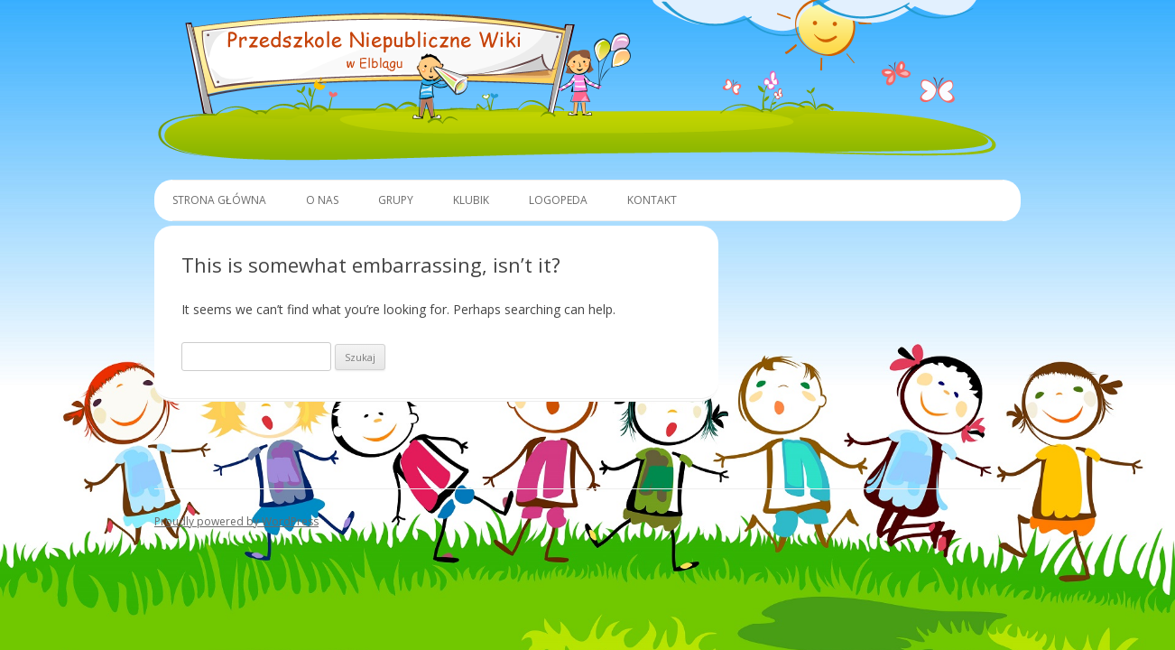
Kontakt (652, 200)
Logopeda (558, 200)
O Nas (322, 200)
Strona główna (219, 200)
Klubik (471, 200)
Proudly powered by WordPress (236, 521)
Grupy (395, 200)
